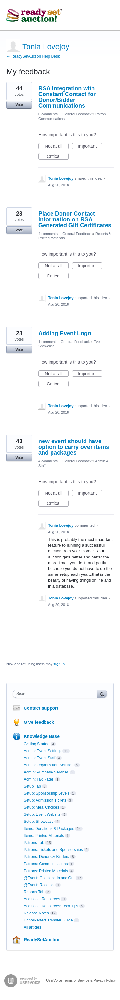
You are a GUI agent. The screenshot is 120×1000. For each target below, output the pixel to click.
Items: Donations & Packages (49, 828)
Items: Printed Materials (44, 835)
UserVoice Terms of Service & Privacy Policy (81, 980)
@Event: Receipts (39, 885)
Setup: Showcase (38, 821)
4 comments (48, 234)
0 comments (48, 114)
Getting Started (37, 744)
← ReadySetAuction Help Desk (33, 56)
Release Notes (36, 913)
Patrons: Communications (46, 864)
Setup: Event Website (42, 814)
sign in (59, 664)
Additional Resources (42, 899)
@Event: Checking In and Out (49, 878)
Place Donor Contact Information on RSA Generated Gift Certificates (74, 219)
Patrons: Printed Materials (46, 871)
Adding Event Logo (64, 333)
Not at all (57, 146)
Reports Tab (34, 892)
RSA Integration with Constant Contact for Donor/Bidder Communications (67, 97)
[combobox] (56, 693)
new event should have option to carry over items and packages (73, 447)
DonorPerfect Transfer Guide (48, 920)
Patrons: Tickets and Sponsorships (53, 849)
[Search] (102, 694)
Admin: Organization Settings (48, 765)
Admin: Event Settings (42, 751)
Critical (58, 157)
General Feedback (77, 114)
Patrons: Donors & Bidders (46, 857)
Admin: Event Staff (39, 758)
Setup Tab (32, 786)
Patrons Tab (34, 842)
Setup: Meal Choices (41, 807)
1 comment (47, 341)
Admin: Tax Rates (39, 779)
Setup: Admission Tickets (45, 800)
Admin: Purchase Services (46, 772)
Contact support (41, 708)
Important (90, 146)
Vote (19, 105)
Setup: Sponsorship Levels (46, 793)
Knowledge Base (42, 736)
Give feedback (39, 722)
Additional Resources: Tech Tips (51, 906)
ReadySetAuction (42, 939)
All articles (32, 927)
